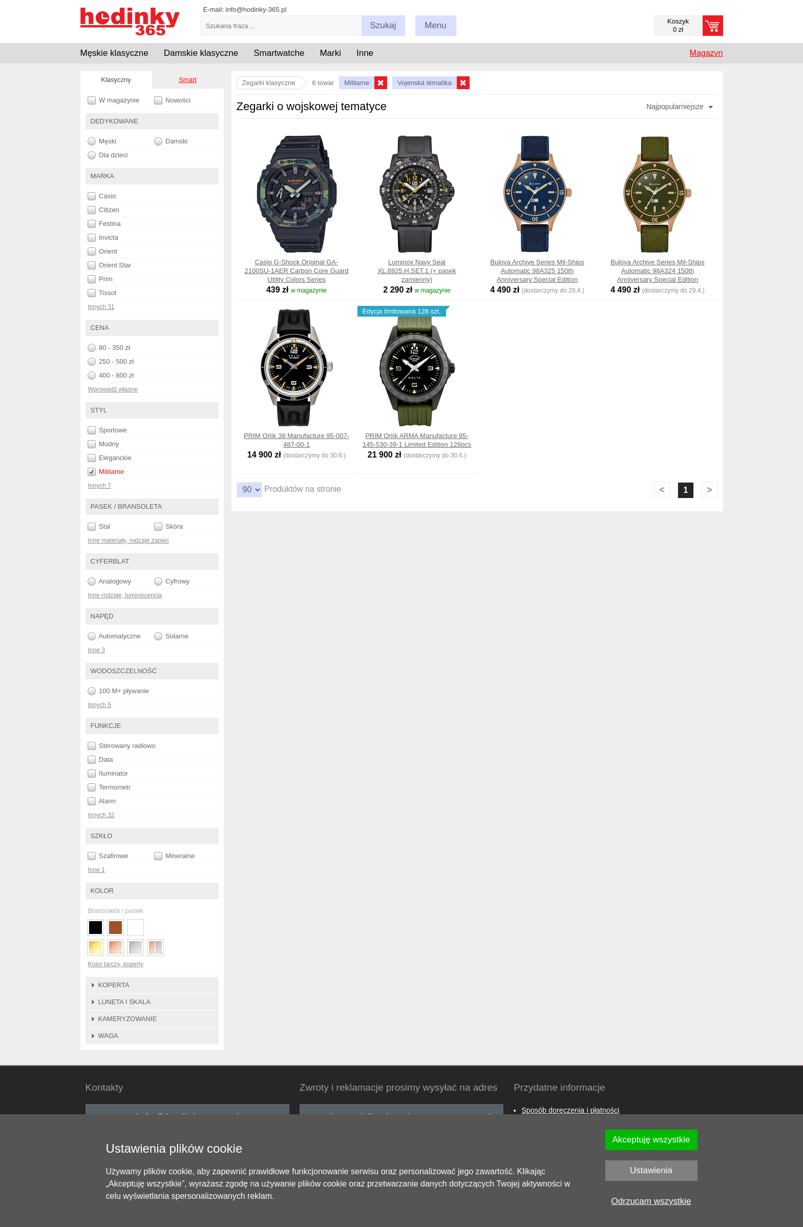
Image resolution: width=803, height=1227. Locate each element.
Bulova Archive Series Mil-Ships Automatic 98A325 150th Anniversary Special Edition (537, 270)
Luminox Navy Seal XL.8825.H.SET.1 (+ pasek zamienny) (416, 270)
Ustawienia (651, 1170)
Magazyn (706, 53)
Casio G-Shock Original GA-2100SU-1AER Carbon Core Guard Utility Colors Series (296, 270)
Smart (188, 80)
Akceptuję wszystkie (651, 1140)
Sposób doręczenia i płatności (570, 1110)
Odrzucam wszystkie (651, 1201)
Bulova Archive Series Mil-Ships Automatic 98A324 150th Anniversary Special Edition (657, 270)
